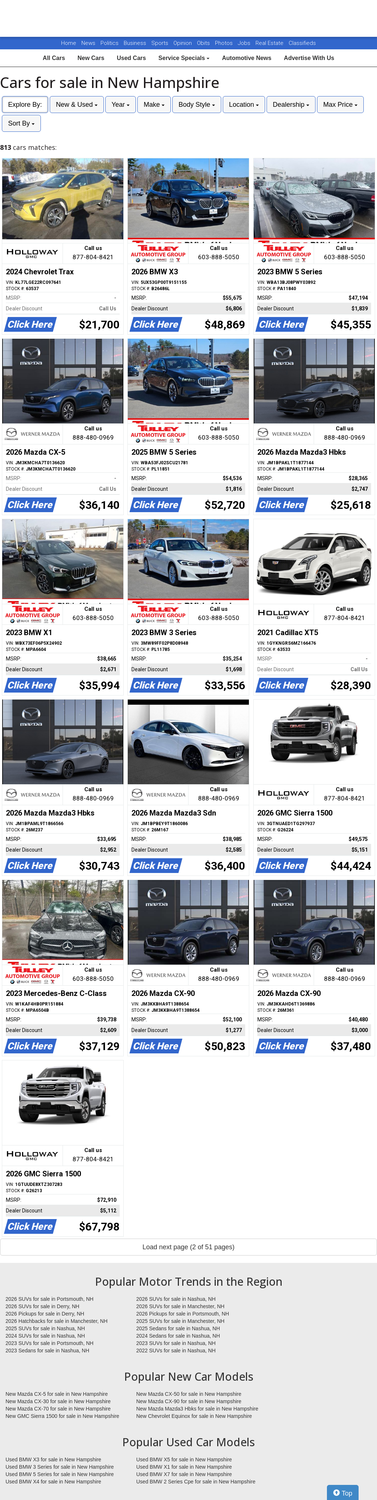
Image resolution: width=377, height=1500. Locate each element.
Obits (204, 43)
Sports (160, 43)
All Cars (54, 58)
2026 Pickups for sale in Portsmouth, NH (182, 1314)
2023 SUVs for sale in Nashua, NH (176, 1343)
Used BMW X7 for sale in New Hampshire (184, 1474)
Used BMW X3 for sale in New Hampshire (53, 1459)
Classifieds (302, 43)
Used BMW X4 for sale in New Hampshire (53, 1482)
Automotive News (246, 58)
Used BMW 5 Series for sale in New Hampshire (60, 1474)
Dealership (291, 104)
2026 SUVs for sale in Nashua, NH (176, 1299)
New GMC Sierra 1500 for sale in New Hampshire (62, 1416)
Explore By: (25, 104)
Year (121, 104)
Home (68, 43)
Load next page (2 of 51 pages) (188, 1247)
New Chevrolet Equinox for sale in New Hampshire (194, 1416)
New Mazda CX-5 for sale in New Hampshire (57, 1394)
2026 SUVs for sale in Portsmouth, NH (50, 1299)
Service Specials (183, 58)
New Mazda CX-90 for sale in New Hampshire (189, 1401)
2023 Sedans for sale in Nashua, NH (47, 1350)
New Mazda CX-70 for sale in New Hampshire (58, 1409)
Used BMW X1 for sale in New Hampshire (184, 1467)
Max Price (340, 104)
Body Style (197, 104)
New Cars (90, 58)
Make (154, 104)
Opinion (183, 43)
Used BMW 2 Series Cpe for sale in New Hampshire (196, 1482)
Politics (110, 43)
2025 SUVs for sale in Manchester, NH (180, 1321)
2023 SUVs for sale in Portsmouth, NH (50, 1343)
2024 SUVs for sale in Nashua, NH (45, 1336)
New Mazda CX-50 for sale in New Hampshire (189, 1394)
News (88, 43)
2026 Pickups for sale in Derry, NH (45, 1314)
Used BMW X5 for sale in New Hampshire (184, 1459)
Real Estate (270, 43)
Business (136, 43)
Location (244, 104)
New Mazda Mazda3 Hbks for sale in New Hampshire (197, 1409)
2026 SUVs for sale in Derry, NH (42, 1306)
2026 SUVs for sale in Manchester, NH (180, 1306)
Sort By (21, 123)
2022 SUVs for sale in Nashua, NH (176, 1350)
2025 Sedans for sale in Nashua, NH (178, 1328)
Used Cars (131, 58)
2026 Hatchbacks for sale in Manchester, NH (57, 1321)
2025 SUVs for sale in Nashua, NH (45, 1328)
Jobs (245, 43)
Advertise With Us (309, 58)
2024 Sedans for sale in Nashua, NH (178, 1336)
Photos (224, 43)
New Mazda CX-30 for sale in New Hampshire (58, 1401)
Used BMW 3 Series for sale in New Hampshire (60, 1467)
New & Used (77, 104)
